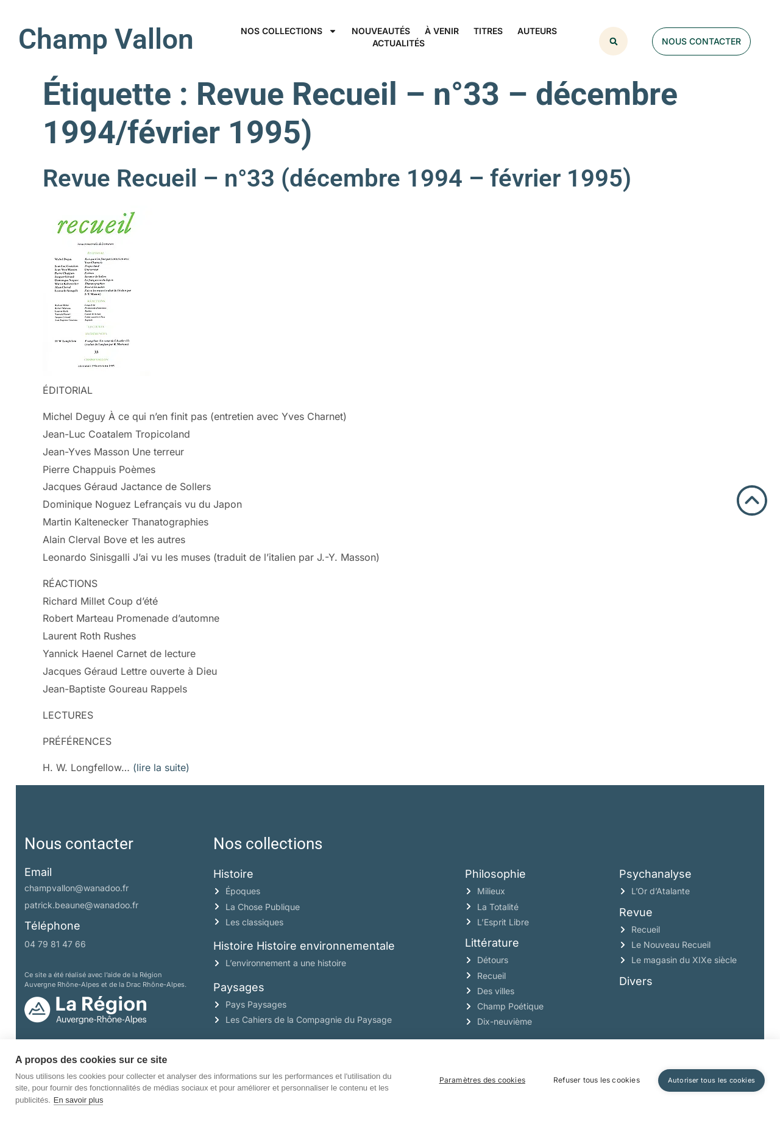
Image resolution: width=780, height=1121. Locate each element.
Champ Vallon (106, 39)
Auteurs (537, 31)
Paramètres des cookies (482, 1079)
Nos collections (289, 31)
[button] (613, 41)
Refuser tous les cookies (596, 1079)
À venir (442, 31)
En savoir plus (79, 1100)
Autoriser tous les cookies (711, 1080)
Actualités (398, 43)
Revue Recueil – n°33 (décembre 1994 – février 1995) (337, 178)
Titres (488, 31)
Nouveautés (381, 31)
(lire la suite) (161, 767)
